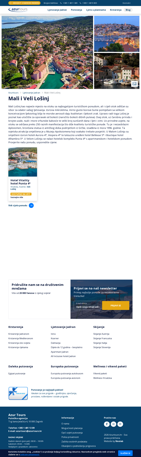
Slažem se (125, 453)
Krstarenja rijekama (18, 347)
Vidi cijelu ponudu (21, 205)
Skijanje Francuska (102, 338)
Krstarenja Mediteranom (20, 338)
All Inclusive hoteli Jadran (63, 356)
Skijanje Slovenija (101, 347)
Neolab (119, 441)
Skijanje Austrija (101, 333)
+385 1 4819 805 (88, 3)
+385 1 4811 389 (68, 3)
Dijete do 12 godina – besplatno (66, 347)
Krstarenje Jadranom (18, 333)
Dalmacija (55, 342)
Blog (128, 9)
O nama (65, 423)
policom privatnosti (29, 454)
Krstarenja (115, 9)
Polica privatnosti (70, 437)
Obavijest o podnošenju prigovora (78, 446)
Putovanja (76, 9)
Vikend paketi (100, 373)
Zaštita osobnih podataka (74, 441)
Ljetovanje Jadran (57, 9)
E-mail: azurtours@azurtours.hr (25, 431)
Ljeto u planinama (96, 9)
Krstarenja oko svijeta (19, 342)
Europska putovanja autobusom (67, 373)
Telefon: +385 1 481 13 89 (21, 427)
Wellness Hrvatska (102, 378)
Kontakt (127, 3)
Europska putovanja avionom (65, 378)
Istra (53, 333)
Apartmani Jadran (59, 351)
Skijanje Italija (100, 342)
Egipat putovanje (16, 373)
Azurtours (13, 92)
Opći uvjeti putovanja (72, 432)
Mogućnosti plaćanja (71, 428)
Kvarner (55, 338)
